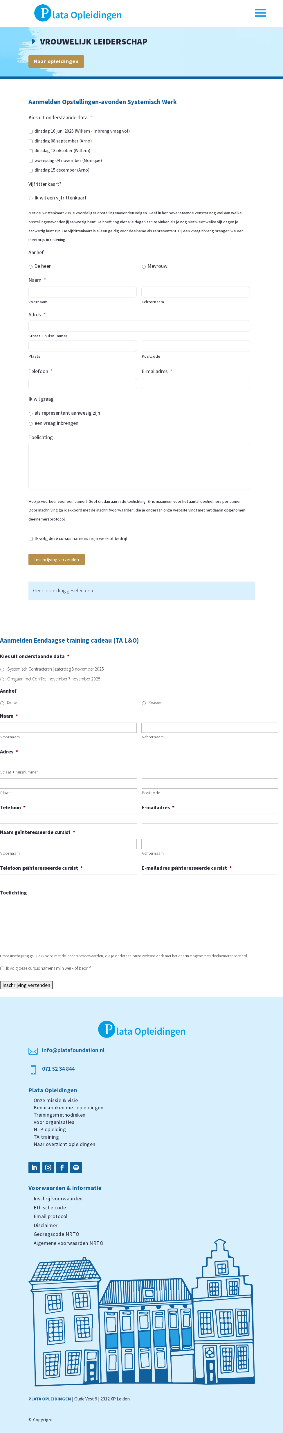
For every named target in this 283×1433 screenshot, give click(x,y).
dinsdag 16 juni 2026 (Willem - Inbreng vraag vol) (82, 131)
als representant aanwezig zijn (67, 412)
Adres (37, 314)
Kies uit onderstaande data (60, 117)
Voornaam (38, 301)
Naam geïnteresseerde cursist (37, 832)
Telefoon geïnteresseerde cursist (41, 868)
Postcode (151, 356)
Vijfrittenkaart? (44, 184)
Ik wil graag (41, 398)
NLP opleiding (50, 1129)
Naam (37, 280)
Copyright (43, 1419)
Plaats (34, 356)
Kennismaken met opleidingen (69, 1107)
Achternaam (152, 301)
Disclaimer (46, 1225)
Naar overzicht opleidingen (64, 1144)
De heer (42, 266)
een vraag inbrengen (56, 423)
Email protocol (51, 1216)
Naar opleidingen (56, 61)
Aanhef (36, 252)
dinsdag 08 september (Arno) (63, 141)
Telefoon (40, 371)
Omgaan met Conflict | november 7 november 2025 (53, 679)
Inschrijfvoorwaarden (58, 1198)
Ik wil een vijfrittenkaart (60, 197)
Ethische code (50, 1207)
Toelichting (40, 437)
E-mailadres (157, 371)
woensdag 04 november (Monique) (68, 160)
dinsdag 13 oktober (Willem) (62, 150)
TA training (46, 1136)
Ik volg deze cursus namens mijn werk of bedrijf (81, 538)
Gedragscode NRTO (57, 1234)
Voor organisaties (54, 1122)
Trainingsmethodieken (60, 1114)
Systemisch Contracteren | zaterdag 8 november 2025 (55, 669)
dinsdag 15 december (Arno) (62, 170)
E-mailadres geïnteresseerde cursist (187, 868)
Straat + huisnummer (48, 335)
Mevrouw (157, 266)
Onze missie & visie (56, 1100)
